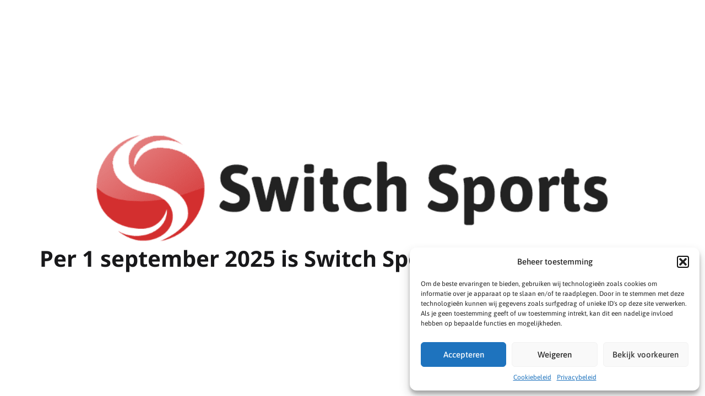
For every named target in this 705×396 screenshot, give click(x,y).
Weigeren (555, 354)
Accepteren (463, 354)
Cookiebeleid (532, 377)
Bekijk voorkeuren (645, 354)
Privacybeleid (576, 377)
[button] (682, 261)
